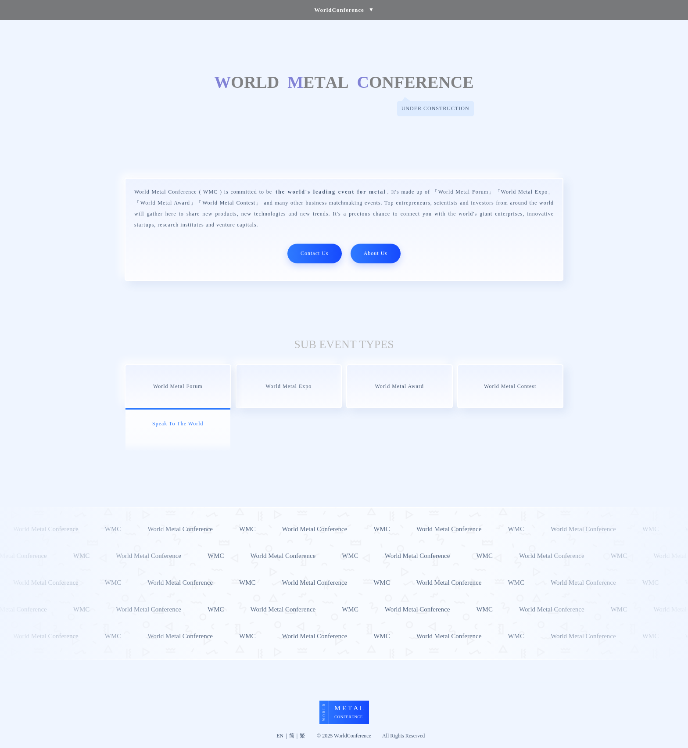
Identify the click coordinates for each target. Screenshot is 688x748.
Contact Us (315, 253)
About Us (375, 253)
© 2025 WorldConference (344, 736)
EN (279, 736)
